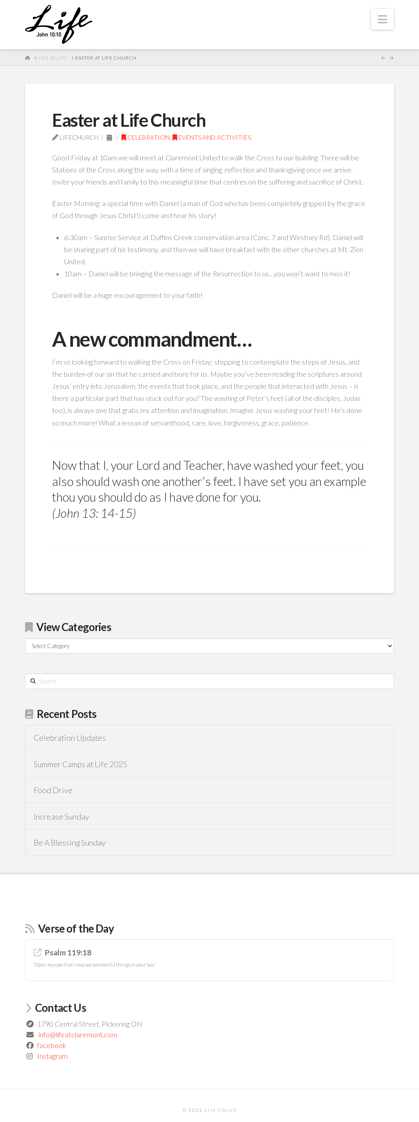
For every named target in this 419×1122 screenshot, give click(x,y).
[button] (382, 19)
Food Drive (53, 790)
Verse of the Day (76, 928)
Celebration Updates (70, 738)
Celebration (145, 137)
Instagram (52, 1056)
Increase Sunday (61, 816)
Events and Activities (212, 137)
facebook (51, 1045)
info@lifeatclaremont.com (78, 1034)
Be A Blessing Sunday (70, 842)
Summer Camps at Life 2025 (80, 764)
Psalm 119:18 (68, 952)
